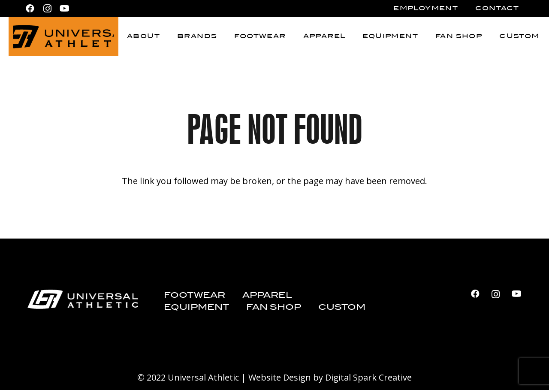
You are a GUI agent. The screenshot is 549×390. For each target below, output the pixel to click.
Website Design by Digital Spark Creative (330, 377)
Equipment (196, 307)
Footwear (194, 295)
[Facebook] (30, 8)
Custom (341, 307)
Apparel (267, 295)
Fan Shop (273, 307)
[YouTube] (64, 8)
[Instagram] (47, 8)
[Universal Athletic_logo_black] (63, 36)
